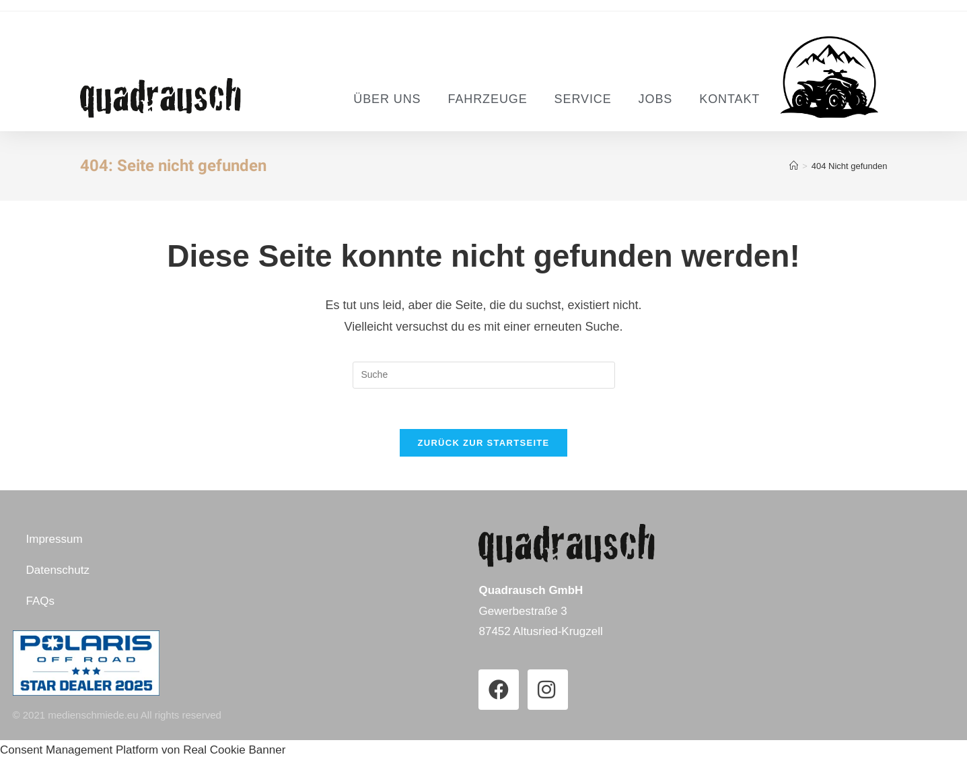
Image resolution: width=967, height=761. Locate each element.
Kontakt (729, 99)
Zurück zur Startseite (483, 443)
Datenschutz (58, 570)
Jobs (656, 99)
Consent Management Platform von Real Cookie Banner (142, 749)
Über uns (387, 99)
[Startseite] (793, 166)
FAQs (40, 601)
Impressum (54, 539)
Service (583, 99)
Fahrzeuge (487, 99)
